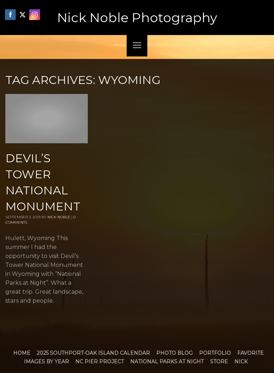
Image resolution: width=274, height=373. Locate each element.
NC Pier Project (99, 361)
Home (21, 353)
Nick (241, 361)
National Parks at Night (167, 361)
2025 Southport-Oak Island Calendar (93, 353)
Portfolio (215, 353)
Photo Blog (174, 353)
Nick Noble (58, 217)
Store (219, 361)
